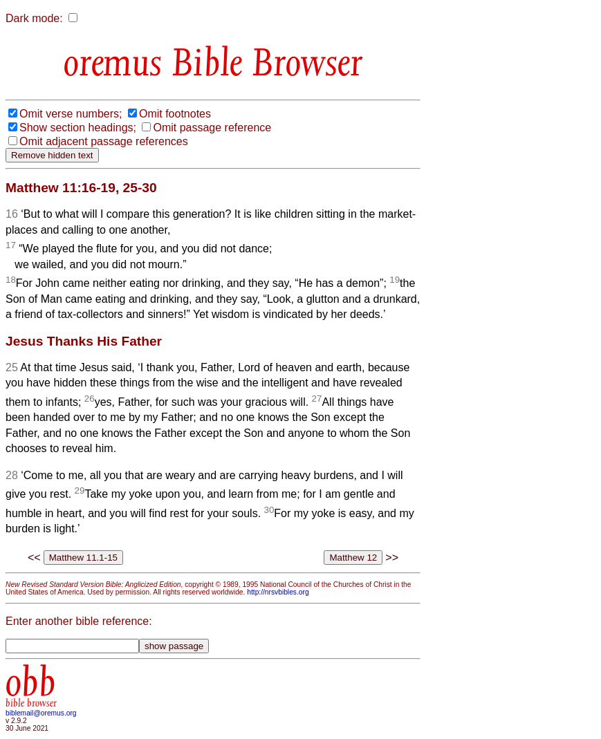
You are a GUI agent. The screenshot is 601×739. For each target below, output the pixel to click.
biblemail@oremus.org (41, 713)
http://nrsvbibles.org (277, 592)
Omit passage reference (212, 127)
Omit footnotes (175, 114)
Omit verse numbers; (70, 114)
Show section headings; (77, 127)
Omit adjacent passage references (103, 141)
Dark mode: (34, 18)
